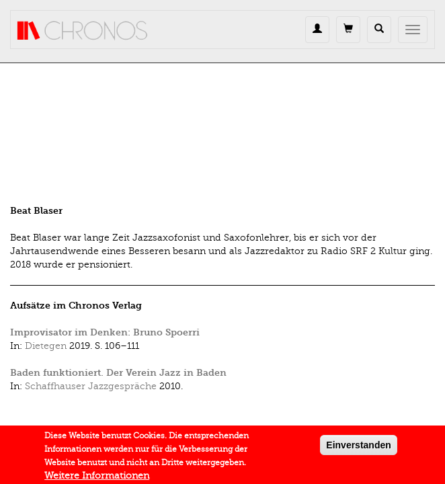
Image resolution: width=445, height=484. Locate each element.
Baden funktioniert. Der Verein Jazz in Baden (118, 372)
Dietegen (46, 346)
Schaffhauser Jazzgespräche (91, 386)
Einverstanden (358, 447)
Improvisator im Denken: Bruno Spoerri (105, 332)
